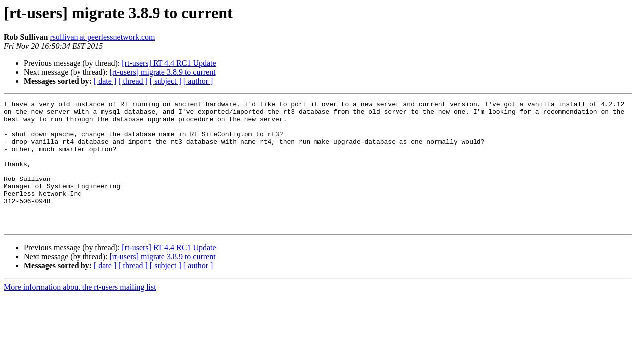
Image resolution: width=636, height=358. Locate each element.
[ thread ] (133, 81)
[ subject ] (165, 81)
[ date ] (105, 81)
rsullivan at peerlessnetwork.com (102, 37)
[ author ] (198, 81)
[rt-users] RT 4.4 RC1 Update (169, 63)
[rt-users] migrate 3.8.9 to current (162, 72)
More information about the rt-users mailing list (80, 312)
